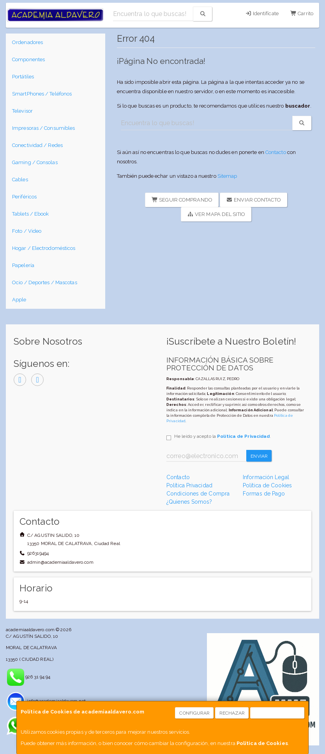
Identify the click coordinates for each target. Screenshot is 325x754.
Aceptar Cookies (277, 713)
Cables (20, 179)
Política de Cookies (262, 743)
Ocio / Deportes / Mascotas (44, 282)
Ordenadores (27, 42)
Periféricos (24, 197)
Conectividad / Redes (37, 145)
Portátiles (23, 77)
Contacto (275, 152)
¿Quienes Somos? (189, 502)
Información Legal (266, 477)
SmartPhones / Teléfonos (42, 94)
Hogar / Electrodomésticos (44, 248)
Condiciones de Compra (198, 493)
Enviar (259, 456)
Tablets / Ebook (30, 214)
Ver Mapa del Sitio (216, 214)
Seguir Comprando (182, 200)
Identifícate (262, 13)
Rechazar (232, 713)
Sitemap (227, 176)
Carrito (301, 13)
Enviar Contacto (253, 200)
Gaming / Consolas (35, 162)
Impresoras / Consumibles (43, 128)
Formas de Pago (264, 493)
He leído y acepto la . (222, 436)
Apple (19, 300)
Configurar (194, 713)
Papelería (23, 265)
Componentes (28, 59)
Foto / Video (26, 231)
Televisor (22, 111)
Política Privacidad (189, 485)
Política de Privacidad (243, 436)
